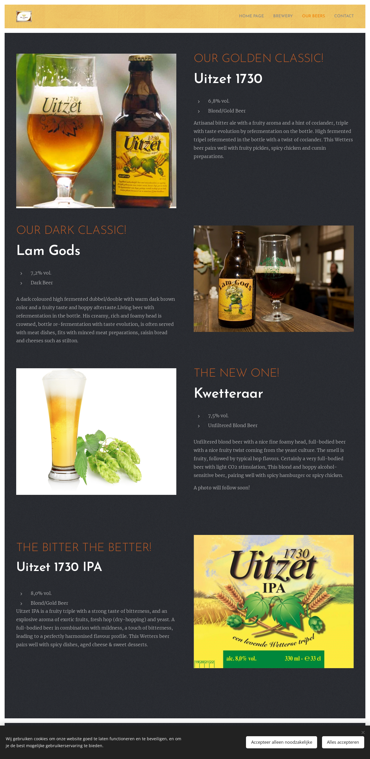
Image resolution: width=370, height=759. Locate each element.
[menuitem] (241, 16)
